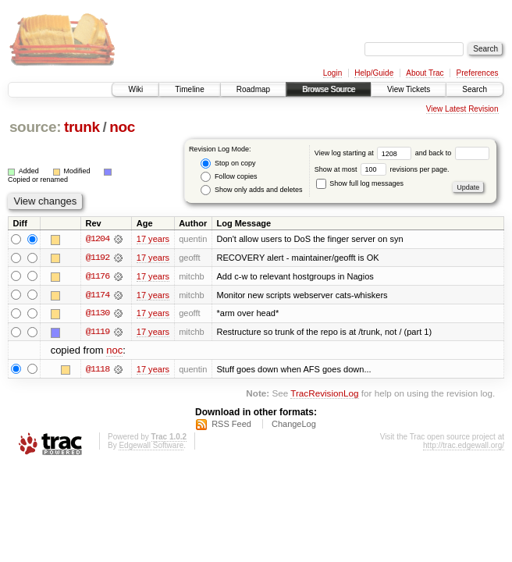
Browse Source (328, 89)
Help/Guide (373, 73)
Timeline (189, 89)
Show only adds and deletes (251, 190)
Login (332, 73)
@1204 (97, 239)
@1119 (97, 332)
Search (474, 89)
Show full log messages (360, 183)
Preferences (478, 73)
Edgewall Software (151, 447)
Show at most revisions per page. (382, 169)
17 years (153, 239)
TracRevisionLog (324, 394)
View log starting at (365, 153)
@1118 (97, 370)
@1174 (97, 295)
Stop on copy (228, 163)
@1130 (97, 314)
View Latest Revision (462, 109)
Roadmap (253, 89)
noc (122, 127)
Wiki (135, 89)
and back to (452, 153)
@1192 (97, 257)
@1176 (97, 276)
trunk (82, 127)
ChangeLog (294, 425)
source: (35, 127)
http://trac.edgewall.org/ (463, 447)
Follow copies (229, 177)
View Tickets (408, 89)
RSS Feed (231, 425)
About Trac (424, 73)
